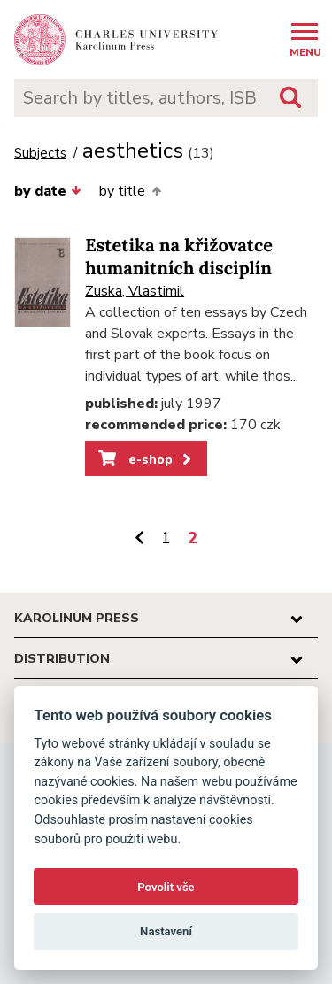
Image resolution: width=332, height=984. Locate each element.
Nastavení (166, 931)
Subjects (40, 153)
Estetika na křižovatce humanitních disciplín (179, 257)
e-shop (146, 459)
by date (47, 191)
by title (129, 191)
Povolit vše (165, 887)
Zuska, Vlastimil (134, 291)
